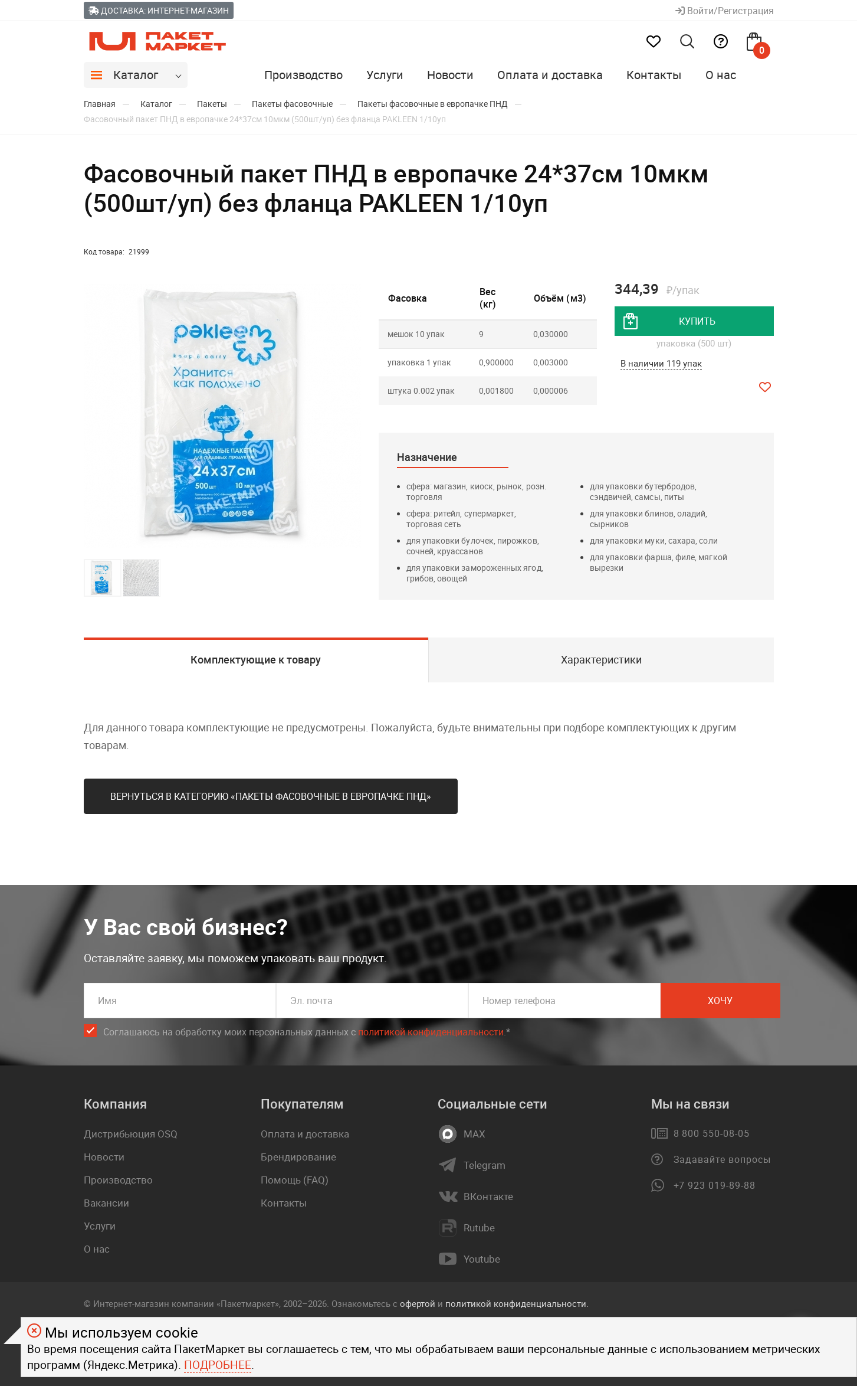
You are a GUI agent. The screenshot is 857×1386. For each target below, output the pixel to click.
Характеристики (601, 659)
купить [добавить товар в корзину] (697, 321)
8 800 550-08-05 (712, 1133)
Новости (450, 75)
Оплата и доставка (550, 75)
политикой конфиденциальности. (517, 1303)
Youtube (482, 1259)
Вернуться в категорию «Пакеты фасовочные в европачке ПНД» (270, 796)
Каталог (135, 75)
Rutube (479, 1227)
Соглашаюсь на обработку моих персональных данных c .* (306, 1032)
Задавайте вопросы (722, 1159)
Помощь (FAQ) (295, 1179)
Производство (303, 75)
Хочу (720, 1000)
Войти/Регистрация (724, 11)
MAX (474, 1133)
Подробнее (217, 1364)
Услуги (384, 75)
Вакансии (106, 1203)
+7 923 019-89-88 (715, 1185)
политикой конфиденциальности (431, 1031)
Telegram (484, 1165)
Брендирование (298, 1156)
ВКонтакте (488, 1196)
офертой (417, 1303)
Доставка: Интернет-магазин (158, 10)
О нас (720, 75)
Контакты (654, 75)
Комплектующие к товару (256, 659)
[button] (350, 416)
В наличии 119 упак (661, 363)
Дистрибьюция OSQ (131, 1133)
